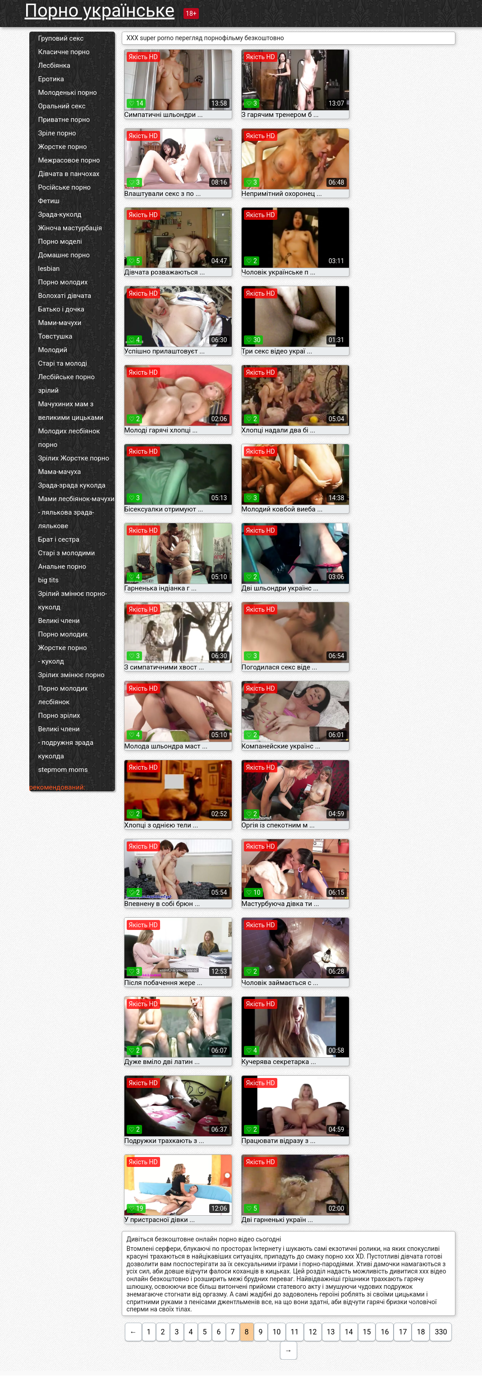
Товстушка (55, 336)
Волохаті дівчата (65, 296)
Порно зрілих (59, 715)
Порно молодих (63, 282)
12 (313, 1332)
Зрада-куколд (60, 214)
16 (385, 1332)
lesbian (49, 269)
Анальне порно (62, 566)
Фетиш (49, 201)
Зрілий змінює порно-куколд (72, 600)
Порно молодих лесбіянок (63, 695)
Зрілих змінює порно (71, 675)
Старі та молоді (62, 363)
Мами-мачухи (60, 323)
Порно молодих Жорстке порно (63, 641)
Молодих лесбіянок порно (69, 438)
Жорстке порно (62, 147)
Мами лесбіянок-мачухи (76, 499)
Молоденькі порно (67, 92)
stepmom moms (63, 770)
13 (331, 1332)
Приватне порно (64, 120)
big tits (48, 580)
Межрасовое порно (69, 160)
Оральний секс (62, 106)
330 (441, 1332)
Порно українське (100, 10)
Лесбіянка (54, 65)
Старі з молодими (66, 553)
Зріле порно (57, 133)
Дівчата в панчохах (69, 174)
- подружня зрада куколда (66, 749)
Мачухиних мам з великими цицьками (71, 411)
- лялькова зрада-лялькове (66, 519)
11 (295, 1332)
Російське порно (64, 187)
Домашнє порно (64, 255)
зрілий (48, 390)
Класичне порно (64, 52)
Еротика (51, 79)
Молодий (53, 350)
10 (277, 1332)
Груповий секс (61, 38)
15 (367, 1332)
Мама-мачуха (59, 472)
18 (421, 1332)
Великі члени (59, 621)
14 (349, 1332)
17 (403, 1332)
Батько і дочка (61, 309)
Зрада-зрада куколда (72, 485)
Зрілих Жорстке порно (73, 458)
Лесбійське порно (66, 377)
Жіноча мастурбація (70, 228)
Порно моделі (60, 241)
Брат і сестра (59, 539)
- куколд (51, 661)
